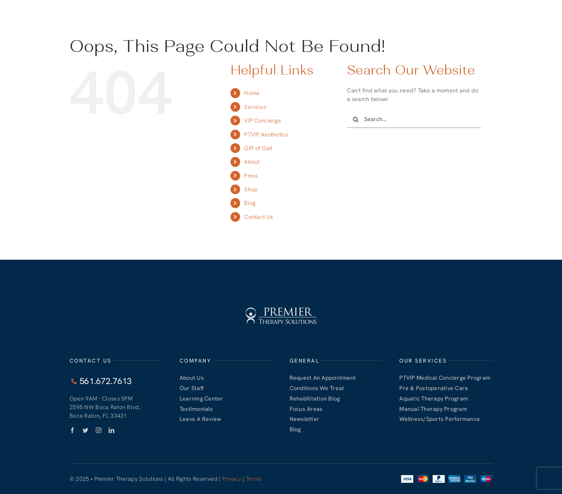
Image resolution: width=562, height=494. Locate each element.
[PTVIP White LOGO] (79, 24)
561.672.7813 (458, 7)
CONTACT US (500, 7)
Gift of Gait (258, 148)
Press (251, 175)
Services (255, 107)
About (251, 162)
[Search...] (414, 119)
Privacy (231, 479)
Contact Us (258, 217)
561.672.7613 (413, 7)
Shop (250, 189)
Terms (253, 479)
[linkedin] (111, 430)
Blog (250, 203)
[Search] (355, 119)
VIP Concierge (262, 120)
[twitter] (85, 430)
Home (251, 93)
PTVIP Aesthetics (266, 134)
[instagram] (98, 430)
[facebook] (72, 430)
